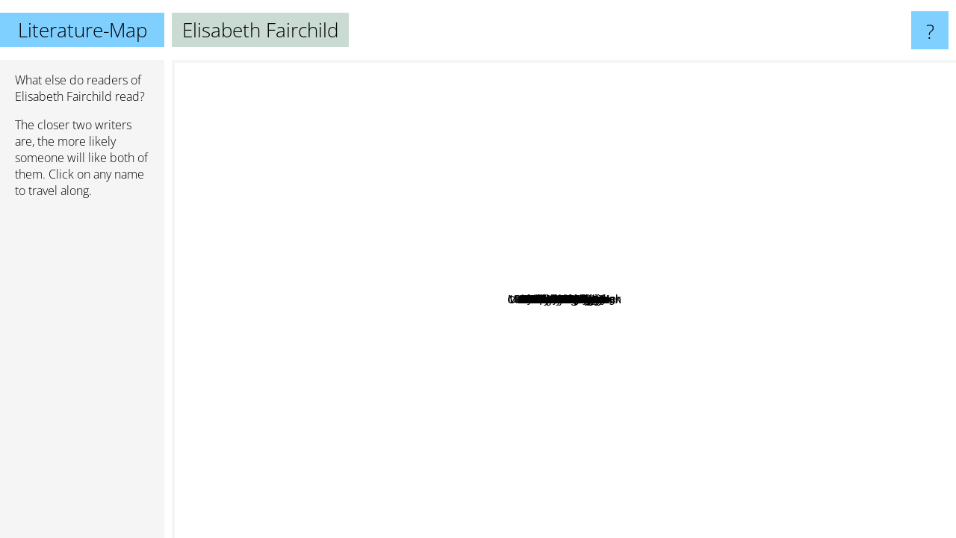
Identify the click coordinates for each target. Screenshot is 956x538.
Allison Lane (613, 352)
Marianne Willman (529, 432)
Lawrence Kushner (511, 504)
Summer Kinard (765, 384)
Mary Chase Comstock (510, 284)
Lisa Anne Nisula (721, 242)
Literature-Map (82, 29)
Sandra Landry (746, 190)
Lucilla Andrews (833, 358)
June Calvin (584, 387)
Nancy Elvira (572, 401)
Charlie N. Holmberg (799, 197)
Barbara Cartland (351, 255)
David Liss (596, 451)
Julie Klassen (760, 315)
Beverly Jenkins (539, 446)
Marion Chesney (439, 112)
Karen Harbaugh (736, 340)
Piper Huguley (697, 392)
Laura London (375, 278)
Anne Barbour (604, 271)
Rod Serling (886, 373)
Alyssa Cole (397, 469)
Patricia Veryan (279, 220)
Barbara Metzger (728, 132)
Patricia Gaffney (293, 301)
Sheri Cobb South (432, 242)
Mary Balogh (850, 152)
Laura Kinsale (505, 170)
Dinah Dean (338, 317)
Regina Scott (336, 372)
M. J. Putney (699, 406)
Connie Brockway (353, 179)
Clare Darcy (207, 203)
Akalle (711, 264)
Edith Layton (626, 377)
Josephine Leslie (526, 217)
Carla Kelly (545, 362)
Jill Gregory (608, 502)
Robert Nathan (524, 339)
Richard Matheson (863, 293)
